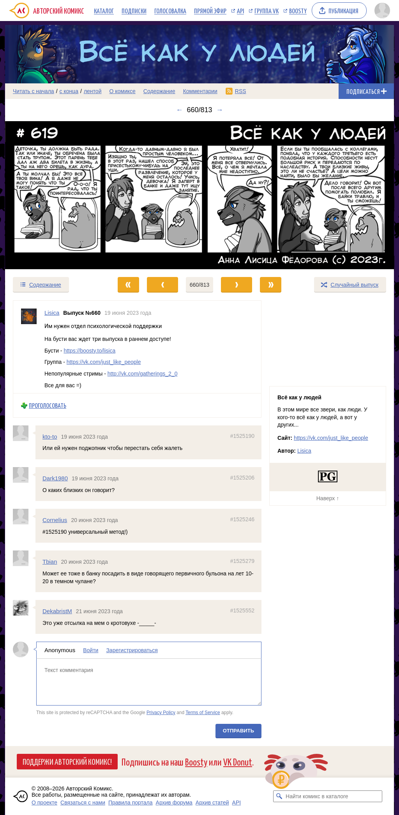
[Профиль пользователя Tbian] (24, 558)
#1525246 (242, 519)
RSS (240, 91)
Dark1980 (55, 478)
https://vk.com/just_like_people (104, 362)
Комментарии (200, 91)
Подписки (134, 10)
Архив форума (174, 802)
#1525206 (242, 478)
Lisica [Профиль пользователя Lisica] (51, 312)
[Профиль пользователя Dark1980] (24, 475)
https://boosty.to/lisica (89, 351)
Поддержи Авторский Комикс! (67, 761)
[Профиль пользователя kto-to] (24, 433)
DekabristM (57, 611)
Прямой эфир (210, 10)
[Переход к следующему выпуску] (199, 195)
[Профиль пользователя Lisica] (29, 347)
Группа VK (266, 10)
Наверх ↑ (327, 498)
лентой (93, 91)
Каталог (104, 10)
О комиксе (122, 91)
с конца (69, 91)
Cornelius (54, 520)
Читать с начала (33, 91)
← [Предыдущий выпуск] (179, 110)
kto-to (49, 436)
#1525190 (242, 436)
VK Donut (237, 761)
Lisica (304, 451)
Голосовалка (170, 10)
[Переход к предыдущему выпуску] (53, 195)
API (240, 10)
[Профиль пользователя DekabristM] (24, 608)
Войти (90, 650)
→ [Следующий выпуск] (219, 110)
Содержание (159, 91)
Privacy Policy (161, 712)
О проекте (44, 802)
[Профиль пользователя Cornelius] (24, 516)
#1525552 (242, 610)
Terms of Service (202, 712)
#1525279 (242, 561)
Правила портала (130, 802)
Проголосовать (47, 405)
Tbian (49, 561)
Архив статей (212, 802)
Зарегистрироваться (131, 650)
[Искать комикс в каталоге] (279, 796)
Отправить (238, 731)
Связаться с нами (82, 802)
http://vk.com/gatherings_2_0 (143, 373)
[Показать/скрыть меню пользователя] (382, 10)
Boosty (298, 10)
